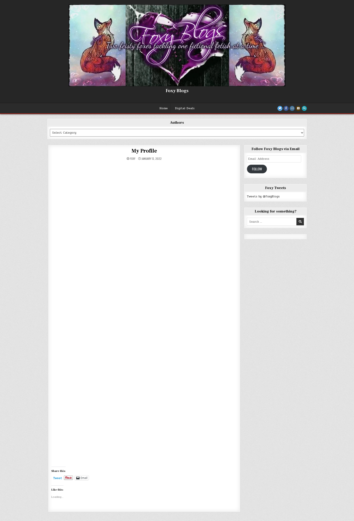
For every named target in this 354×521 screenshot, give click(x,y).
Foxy (132, 158)
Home (163, 108)
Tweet (57, 478)
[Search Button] (304, 108)
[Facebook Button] (286, 108)
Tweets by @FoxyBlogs (263, 196)
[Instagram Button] (292, 108)
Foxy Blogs (177, 91)
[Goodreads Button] (298, 108)
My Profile (144, 150)
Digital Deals (185, 108)
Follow (257, 169)
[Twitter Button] (279, 108)
